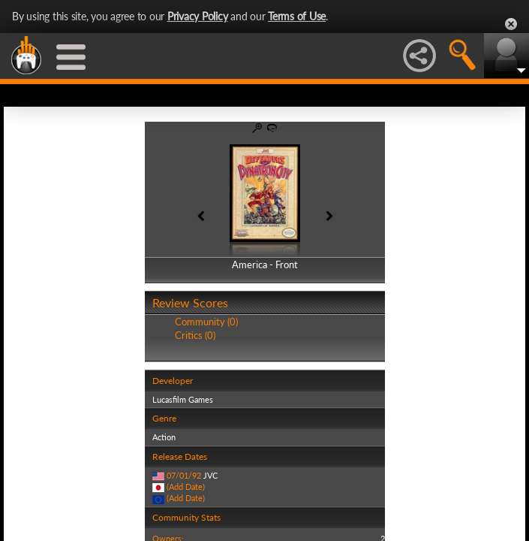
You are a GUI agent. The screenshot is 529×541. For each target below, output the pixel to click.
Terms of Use (297, 16)
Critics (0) (195, 335)
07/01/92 (184, 475)
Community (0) (206, 322)
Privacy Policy (197, 16)
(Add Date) (186, 486)
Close (511, 24)
